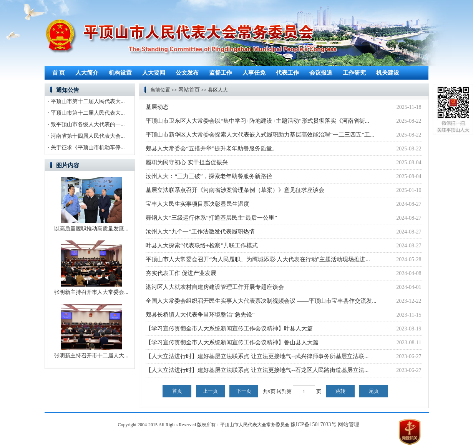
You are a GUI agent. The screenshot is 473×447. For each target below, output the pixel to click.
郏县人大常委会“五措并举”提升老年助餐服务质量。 (211, 148)
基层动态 (157, 107)
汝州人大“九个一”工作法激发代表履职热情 (200, 232)
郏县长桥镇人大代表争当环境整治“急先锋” (200, 315)
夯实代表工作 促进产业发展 (181, 273)
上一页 (210, 391)
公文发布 (187, 73)
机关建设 (387, 73)
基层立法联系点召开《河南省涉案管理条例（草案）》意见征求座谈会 (235, 190)
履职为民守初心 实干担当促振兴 (187, 162)
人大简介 (86, 73)
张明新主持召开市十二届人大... (91, 356)
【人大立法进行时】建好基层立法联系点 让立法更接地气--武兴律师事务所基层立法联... (257, 356)
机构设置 (120, 73)
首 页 (58, 73)
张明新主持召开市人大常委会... (91, 292)
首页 (177, 391)
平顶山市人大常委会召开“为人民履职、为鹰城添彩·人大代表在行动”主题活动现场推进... (258, 259)
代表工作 (287, 73)
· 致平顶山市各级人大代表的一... (86, 124)
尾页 (374, 391)
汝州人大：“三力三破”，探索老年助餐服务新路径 (209, 176)
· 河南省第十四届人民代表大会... (86, 136)
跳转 (340, 391)
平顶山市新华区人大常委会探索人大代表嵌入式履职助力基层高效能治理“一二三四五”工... (260, 135)
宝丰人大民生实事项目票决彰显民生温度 (197, 204)
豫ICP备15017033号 (313, 424)
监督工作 (220, 73)
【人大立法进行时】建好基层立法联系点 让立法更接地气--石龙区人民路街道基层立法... (257, 370)
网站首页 (189, 90)
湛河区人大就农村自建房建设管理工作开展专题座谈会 (215, 287)
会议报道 (320, 73)
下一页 (243, 391)
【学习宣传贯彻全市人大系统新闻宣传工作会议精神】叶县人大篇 (229, 328)
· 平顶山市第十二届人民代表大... (86, 101)
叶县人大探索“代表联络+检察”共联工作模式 (202, 245)
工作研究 (354, 73)
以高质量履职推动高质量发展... (91, 229)
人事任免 (254, 73)
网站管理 (348, 424)
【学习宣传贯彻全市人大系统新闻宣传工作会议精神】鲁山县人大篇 (232, 342)
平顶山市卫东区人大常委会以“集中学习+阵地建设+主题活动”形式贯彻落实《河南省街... (257, 121)
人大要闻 (153, 73)
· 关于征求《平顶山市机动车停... (86, 147)
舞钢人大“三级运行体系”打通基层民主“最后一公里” (211, 218)
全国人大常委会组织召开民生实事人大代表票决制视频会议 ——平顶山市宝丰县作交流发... (261, 301)
